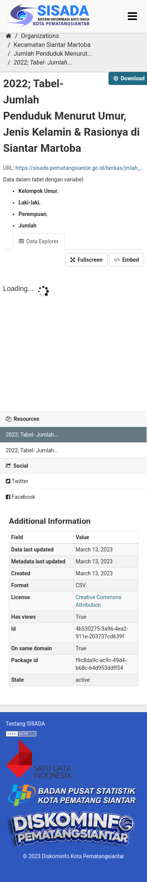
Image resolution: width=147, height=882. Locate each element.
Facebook (20, 497)
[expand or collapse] (132, 16)
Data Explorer (38, 241)
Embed (126, 260)
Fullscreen (86, 260)
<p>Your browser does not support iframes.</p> (73, 343)
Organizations (40, 36)
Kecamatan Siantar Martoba (52, 44)
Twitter (17, 481)
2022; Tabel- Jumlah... (43, 62)
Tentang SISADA (25, 724)
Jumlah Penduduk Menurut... (53, 53)
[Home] (9, 36)
